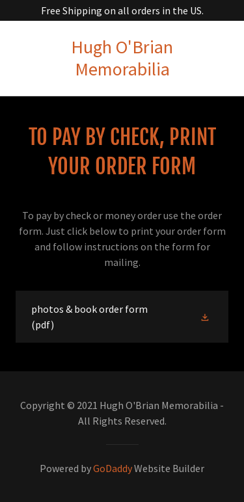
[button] (206, 317)
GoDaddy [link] (112, 468)
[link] (122, 58)
